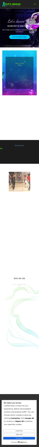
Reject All (19, 434)
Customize (19, 431)
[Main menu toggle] (35, 4)
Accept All (19, 438)
